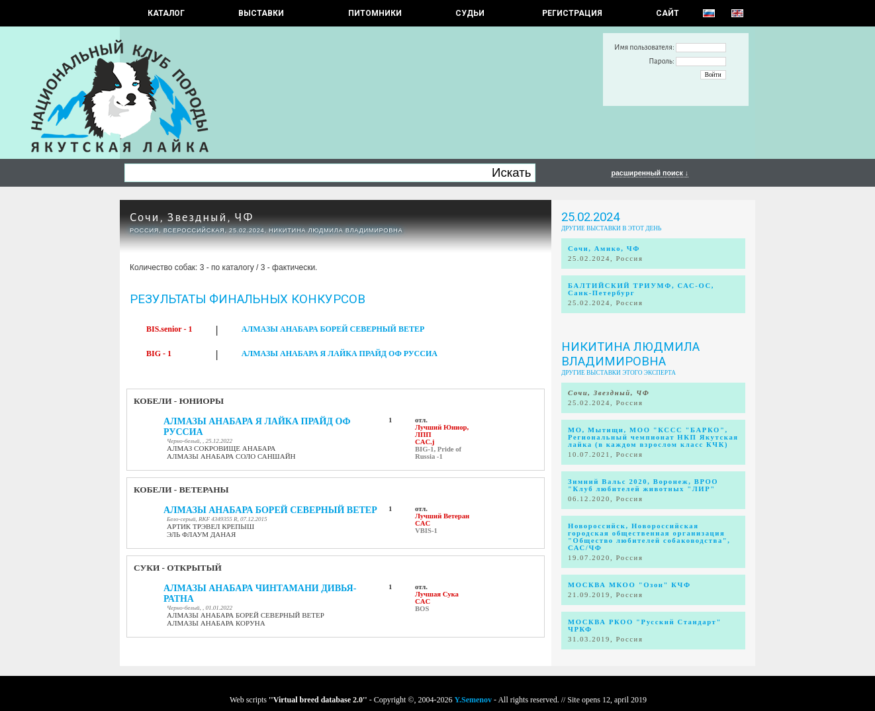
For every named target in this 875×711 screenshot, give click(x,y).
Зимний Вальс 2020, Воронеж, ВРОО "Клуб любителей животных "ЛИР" (643, 485)
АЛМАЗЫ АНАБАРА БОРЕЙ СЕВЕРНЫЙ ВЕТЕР (333, 329)
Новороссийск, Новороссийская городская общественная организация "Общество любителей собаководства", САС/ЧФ (649, 536)
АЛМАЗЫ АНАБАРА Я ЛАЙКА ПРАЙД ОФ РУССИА (340, 353)
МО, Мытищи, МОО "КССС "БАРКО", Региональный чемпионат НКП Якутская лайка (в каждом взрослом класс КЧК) (653, 437)
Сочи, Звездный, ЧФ (192, 217)
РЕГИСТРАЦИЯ (572, 13)
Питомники (375, 13)
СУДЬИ (469, 13)
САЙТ (667, 13)
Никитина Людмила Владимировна (630, 354)
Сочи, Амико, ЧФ (604, 248)
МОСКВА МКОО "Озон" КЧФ (629, 585)
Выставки (261, 13)
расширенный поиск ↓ (649, 173)
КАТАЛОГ (166, 13)
